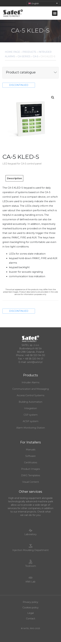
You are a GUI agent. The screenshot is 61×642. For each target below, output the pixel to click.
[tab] (14, 178)
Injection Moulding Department (30, 550)
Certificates (30, 462)
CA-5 (35, 56)
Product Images (30, 469)
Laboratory (30, 534)
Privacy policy (30, 602)
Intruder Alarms (30, 382)
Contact (30, 618)
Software (30, 456)
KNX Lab (30, 581)
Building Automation (30, 401)
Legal (30, 613)
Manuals (30, 449)
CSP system (31, 414)
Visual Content (30, 481)
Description (14, 178)
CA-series (24, 56)
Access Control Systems (30, 395)
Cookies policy (30, 607)
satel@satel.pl (34, 362)
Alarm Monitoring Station (30, 427)
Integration (30, 408)
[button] (55, 13)
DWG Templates (30, 475)
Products (29, 51)
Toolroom (30, 566)
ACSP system (30, 421)
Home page (12, 51)
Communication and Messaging (30, 388)
